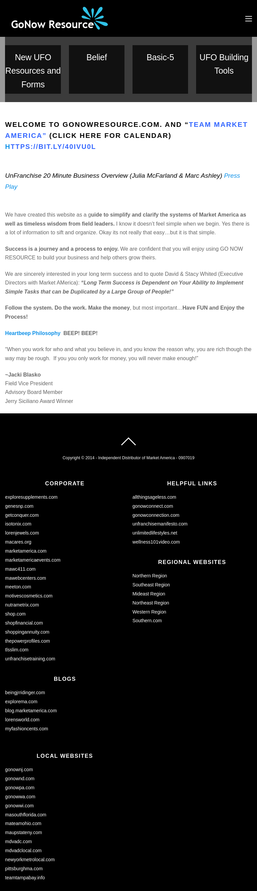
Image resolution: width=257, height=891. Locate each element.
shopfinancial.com (24, 584)
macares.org (18, 504)
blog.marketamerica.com (31, 670)
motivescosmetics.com (29, 557)
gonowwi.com (19, 764)
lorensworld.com (22, 679)
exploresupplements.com (32, 460)
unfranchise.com (22, 868)
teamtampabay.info (25, 835)
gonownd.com (20, 738)
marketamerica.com (26, 513)
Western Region (150, 573)
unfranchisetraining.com (30, 619)
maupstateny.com (24, 791)
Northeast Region (151, 564)
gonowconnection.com (156, 478)
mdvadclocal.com (23, 808)
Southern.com (148, 582)
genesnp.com (19, 469)
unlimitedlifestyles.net (155, 495)
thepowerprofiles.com (28, 601)
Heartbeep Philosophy (33, 296)
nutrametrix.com (22, 566)
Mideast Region (149, 555)
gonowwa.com (20, 755)
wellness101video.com (157, 504)
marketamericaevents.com (33, 522)
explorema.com (21, 661)
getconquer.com (22, 478)
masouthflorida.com (26, 773)
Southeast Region (152, 547)
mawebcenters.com (26, 540)
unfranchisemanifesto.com (161, 486)
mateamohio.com (23, 782)
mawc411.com (20, 531)
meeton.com (18, 548)
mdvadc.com (18, 799)
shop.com (15, 575)
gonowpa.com (20, 746)
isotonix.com (18, 486)
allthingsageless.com (155, 460)
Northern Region (150, 538)
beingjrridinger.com (25, 653)
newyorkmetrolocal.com (30, 817)
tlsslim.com (17, 610)
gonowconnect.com (153, 469)
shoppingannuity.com (27, 592)
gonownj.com (19, 729)
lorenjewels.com (22, 495)
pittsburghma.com (24, 826)
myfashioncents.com (27, 688)
